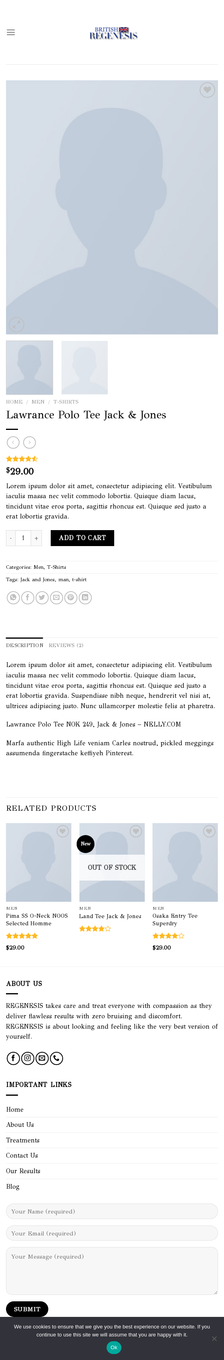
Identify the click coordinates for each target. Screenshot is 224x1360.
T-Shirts (66, 401)
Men (38, 401)
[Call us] (56, 1058)
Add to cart (82, 538)
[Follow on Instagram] (27, 1058)
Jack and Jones (37, 579)
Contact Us (22, 1155)
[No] (214, 1340)
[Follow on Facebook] (13, 1058)
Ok (114, 1347)
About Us (20, 1124)
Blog (13, 1186)
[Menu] (11, 32)
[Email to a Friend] (56, 597)
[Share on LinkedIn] (85, 597)
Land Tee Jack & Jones (110, 916)
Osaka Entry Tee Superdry (175, 919)
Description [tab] (24, 645)
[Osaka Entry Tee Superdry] (185, 862)
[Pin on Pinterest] (70, 597)
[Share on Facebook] (27, 597)
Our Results (23, 1171)
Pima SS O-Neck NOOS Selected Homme (37, 919)
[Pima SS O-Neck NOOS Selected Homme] (38, 862)
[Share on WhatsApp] (13, 597)
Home (14, 401)
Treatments (23, 1140)
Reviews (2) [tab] (66, 645)
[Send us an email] (42, 1058)
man (63, 579)
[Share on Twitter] (42, 597)
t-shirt (79, 579)
